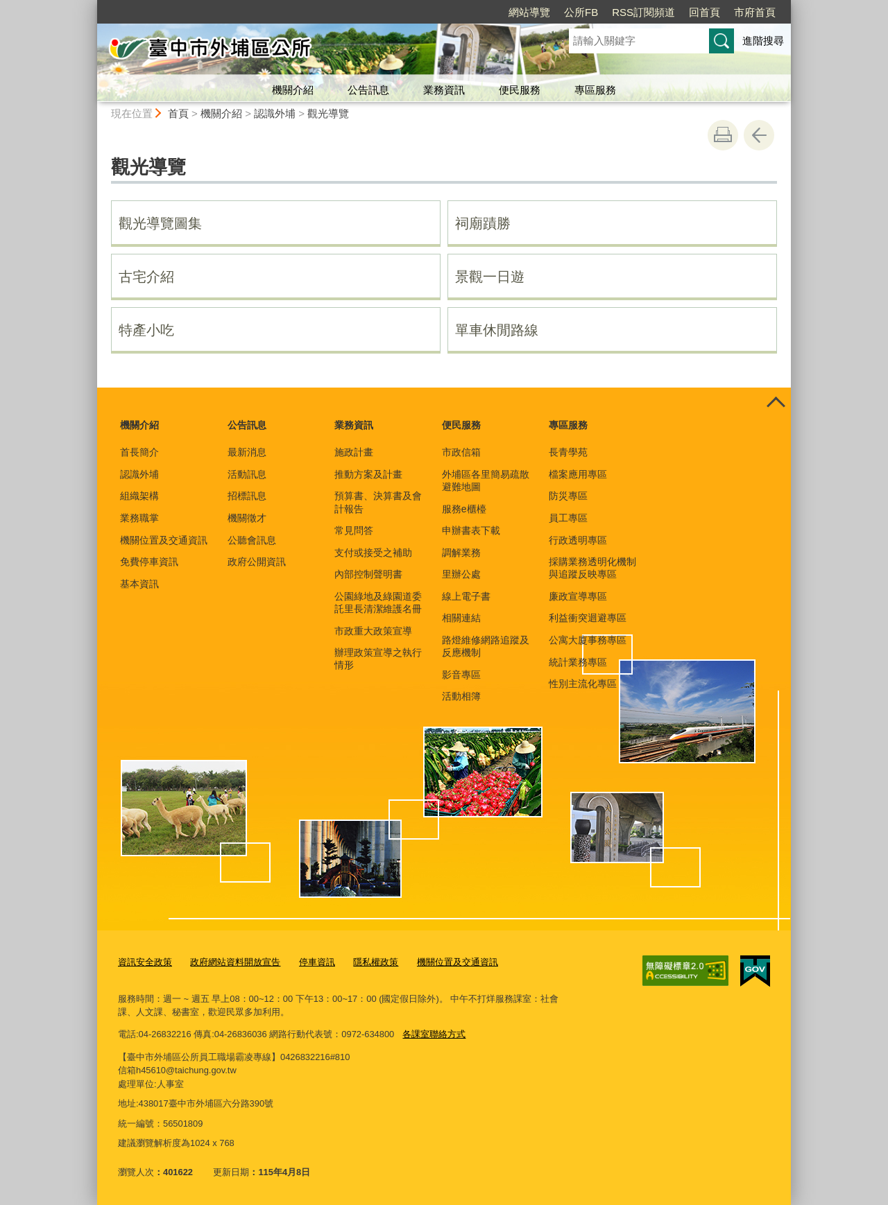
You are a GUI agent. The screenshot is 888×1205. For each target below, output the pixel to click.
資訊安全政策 (145, 962)
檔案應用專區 (578, 474)
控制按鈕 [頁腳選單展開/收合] (775, 403)
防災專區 (568, 495)
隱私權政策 (375, 962)
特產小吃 (146, 330)
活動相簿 (461, 696)
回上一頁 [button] (759, 135)
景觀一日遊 (489, 276)
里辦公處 (461, 574)
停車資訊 (317, 962)
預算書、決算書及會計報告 (378, 502)
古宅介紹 (146, 276)
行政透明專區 (578, 540)
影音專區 (461, 674)
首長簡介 (139, 452)
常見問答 (353, 530)
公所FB (581, 12)
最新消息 (247, 452)
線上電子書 (466, 596)
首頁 (178, 113)
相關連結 (461, 617)
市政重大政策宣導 (373, 630)
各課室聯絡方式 (434, 1034)
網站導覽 (529, 12)
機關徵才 (247, 517)
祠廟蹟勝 (483, 223)
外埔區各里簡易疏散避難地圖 (485, 480)
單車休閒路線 (496, 330)
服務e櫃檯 (464, 508)
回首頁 (704, 12)
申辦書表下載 (471, 530)
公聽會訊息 (252, 540)
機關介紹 (293, 90)
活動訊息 (247, 474)
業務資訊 (444, 90)
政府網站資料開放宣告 (235, 962)
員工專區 (568, 517)
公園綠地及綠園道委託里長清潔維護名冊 (378, 602)
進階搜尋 (763, 40)
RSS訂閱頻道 (643, 12)
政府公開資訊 (257, 561)
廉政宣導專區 (578, 596)
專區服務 (595, 90)
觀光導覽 (328, 113)
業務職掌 (139, 517)
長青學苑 (568, 452)
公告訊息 (368, 90)
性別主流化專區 (583, 683)
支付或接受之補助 (373, 552)
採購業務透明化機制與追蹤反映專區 (592, 568)
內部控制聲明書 (368, 574)
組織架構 (139, 495)
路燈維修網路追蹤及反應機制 (485, 646)
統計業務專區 (578, 662)
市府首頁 (755, 12)
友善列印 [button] (723, 135)
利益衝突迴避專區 (587, 617)
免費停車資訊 (149, 561)
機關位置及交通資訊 (163, 540)
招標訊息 (247, 495)
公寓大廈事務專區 (587, 639)
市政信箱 (461, 452)
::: (91, 6)
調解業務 (461, 552)
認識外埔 (275, 113)
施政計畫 (353, 452)
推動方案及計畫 (368, 474)
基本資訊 (139, 583)
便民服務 (519, 90)
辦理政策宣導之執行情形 (378, 658)
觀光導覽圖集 (160, 223)
